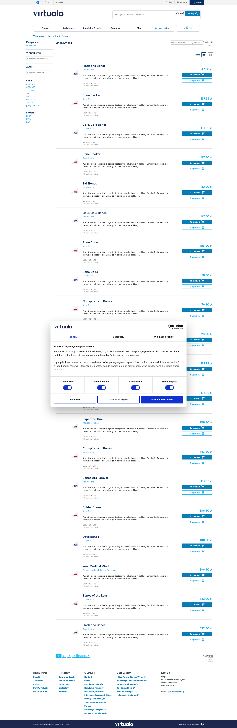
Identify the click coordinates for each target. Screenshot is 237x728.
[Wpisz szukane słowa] (142, 15)
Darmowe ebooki (67, 677)
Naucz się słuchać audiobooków (132, 680)
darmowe (115, 28)
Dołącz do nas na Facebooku (191, 724)
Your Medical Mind (96, 566)
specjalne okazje (92, 28)
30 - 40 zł (30, 96)
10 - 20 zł (30, 90)
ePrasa (36, 684)
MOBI (28, 119)
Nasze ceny (162, 28)
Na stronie (208, 42)
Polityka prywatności (94, 691)
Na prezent (197, 80)
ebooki (36, 677)
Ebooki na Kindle (67, 680)
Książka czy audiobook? (128, 695)
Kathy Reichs (88, 70)
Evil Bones (90, 183)
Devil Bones (91, 537)
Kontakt (59, 2)
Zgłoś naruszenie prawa (95, 702)
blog (139, 28)
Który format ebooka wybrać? (131, 677)
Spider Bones (92, 507)
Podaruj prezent (40, 691)
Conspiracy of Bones (97, 301)
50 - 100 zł (31, 102)
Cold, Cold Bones (95, 125)
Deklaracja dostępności (95, 710)
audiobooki (31, 45)
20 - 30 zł (30, 93)
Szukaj (192, 13)
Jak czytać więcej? (126, 691)
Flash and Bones (94, 66)
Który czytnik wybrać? (127, 684)
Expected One (93, 419)
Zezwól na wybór (118, 399)
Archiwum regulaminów (96, 713)
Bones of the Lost (95, 595)
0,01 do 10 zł (31, 87)
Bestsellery (64, 688)
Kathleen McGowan (91, 423)
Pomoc (48, 2)
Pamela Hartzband (91, 570)
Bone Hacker (92, 95)
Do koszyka (197, 74)
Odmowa (75, 399)
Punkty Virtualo (40, 688)
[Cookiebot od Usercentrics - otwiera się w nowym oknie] (170, 327)
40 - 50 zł (30, 99)
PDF (28, 122)
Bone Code (90, 242)
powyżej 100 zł (32, 105)
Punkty (169, 2)
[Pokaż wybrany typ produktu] (180, 13)
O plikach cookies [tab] (164, 336)
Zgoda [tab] (73, 336)
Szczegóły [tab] (118, 336)
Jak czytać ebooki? (126, 688)
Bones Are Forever (95, 478)
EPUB (28, 116)
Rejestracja (182, 2)
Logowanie (196, 2)
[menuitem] (45, 28)
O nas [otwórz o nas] (87, 680)
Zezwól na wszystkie (162, 399)
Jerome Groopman (108, 570)
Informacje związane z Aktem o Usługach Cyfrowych (98, 697)
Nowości (63, 691)
